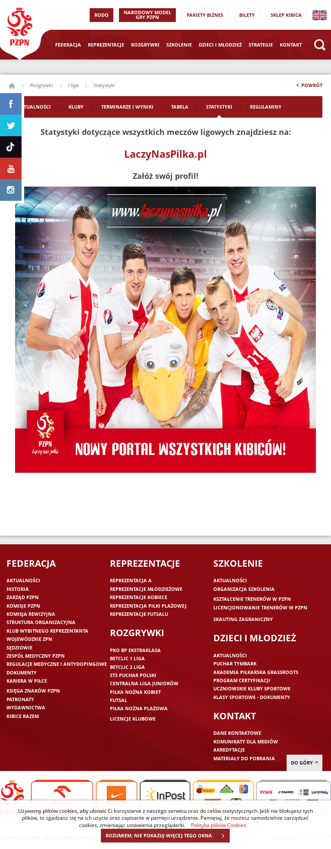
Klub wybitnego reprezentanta (47, 630)
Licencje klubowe (133, 718)
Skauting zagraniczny (243, 619)
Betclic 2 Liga (127, 667)
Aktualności (34, 106)
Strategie (261, 44)
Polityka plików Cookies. (219, 824)
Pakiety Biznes (205, 15)
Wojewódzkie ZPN (29, 639)
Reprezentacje (106, 44)
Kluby (76, 106)
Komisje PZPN (23, 605)
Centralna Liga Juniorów (144, 683)
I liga (73, 85)
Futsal (118, 700)
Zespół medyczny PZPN (35, 655)
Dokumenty (21, 672)
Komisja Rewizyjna (30, 614)
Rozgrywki (145, 44)
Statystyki (219, 106)
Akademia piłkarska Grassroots (255, 672)
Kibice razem (22, 716)
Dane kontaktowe (237, 733)
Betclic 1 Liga (127, 658)
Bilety (247, 15)
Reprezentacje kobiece (138, 597)
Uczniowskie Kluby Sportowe (251, 688)
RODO (101, 15)
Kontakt (291, 44)
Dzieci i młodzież (220, 44)
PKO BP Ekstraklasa (135, 650)
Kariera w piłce (26, 680)
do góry (304, 762)
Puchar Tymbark (234, 663)
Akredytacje (229, 749)
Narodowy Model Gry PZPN (147, 14)
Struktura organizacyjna (40, 622)
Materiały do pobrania (244, 758)
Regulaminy (265, 106)
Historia (17, 589)
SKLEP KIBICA (286, 15)
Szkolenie (179, 44)
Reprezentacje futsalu (139, 614)
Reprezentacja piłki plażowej (148, 605)
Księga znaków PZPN (33, 690)
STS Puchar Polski (133, 675)
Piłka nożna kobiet (135, 692)
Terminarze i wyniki (127, 106)
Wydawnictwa (25, 707)
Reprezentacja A (131, 580)
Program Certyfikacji (241, 680)
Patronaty (20, 699)
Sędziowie (19, 647)
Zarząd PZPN (22, 597)
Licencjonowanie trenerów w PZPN (260, 607)
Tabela (179, 106)
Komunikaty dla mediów (245, 741)
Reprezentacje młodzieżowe (146, 589)
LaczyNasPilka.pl (165, 154)
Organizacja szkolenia (244, 589)
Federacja (68, 44)
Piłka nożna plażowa (139, 708)
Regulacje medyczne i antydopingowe (56, 664)
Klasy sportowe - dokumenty (251, 697)
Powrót (308, 87)
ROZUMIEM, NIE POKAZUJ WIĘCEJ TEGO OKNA (167, 835)
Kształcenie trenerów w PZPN (252, 599)
